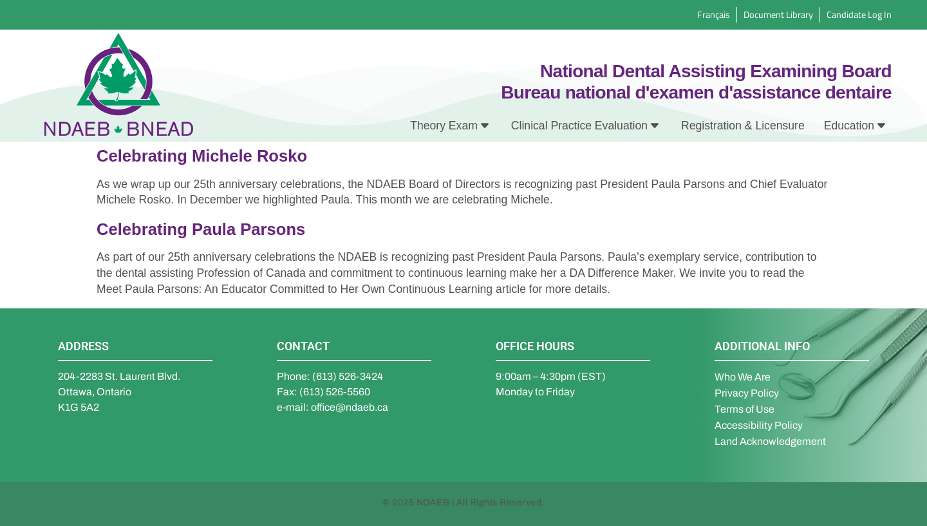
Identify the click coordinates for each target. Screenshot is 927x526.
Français (713, 14)
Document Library (778, 14)
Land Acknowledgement (770, 441)
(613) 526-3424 (347, 376)
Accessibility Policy (759, 425)
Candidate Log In (859, 14)
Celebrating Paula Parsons (201, 229)
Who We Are (743, 376)
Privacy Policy (747, 393)
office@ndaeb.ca (349, 407)
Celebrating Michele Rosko (202, 156)
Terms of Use (744, 409)
